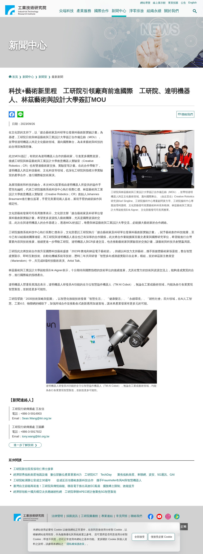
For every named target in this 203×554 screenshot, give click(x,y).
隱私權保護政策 (75, 544)
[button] (195, 10)
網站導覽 (145, 2)
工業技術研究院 (28, 10)
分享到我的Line (20, 114)
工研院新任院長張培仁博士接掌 (33, 469)
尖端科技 (66, 11)
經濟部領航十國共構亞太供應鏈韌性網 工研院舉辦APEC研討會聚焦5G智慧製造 (64, 491)
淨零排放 (136, 11)
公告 (183, 2)
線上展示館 (159, 2)
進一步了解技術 (24, 445)
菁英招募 (173, 2)
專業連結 (107, 516)
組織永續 (154, 11)
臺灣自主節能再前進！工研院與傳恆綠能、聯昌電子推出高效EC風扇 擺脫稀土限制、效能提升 (73, 486)
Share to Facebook (12, 114)
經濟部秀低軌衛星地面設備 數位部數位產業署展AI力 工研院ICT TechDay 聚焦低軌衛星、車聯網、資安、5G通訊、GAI (94, 474)
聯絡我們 (187, 114)
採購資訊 (72, 516)
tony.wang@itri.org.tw (35, 436)
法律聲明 (57, 516)
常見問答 (122, 516)
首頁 (13, 76)
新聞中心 (119, 11)
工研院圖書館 (89, 516)
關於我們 (171, 11)
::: (6, 2)
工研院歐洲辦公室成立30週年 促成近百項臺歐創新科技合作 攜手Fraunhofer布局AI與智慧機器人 (77, 480)
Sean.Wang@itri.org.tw (36, 418)
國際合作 (101, 11)
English (192, 2)
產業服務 (84, 11)
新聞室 (43, 76)
